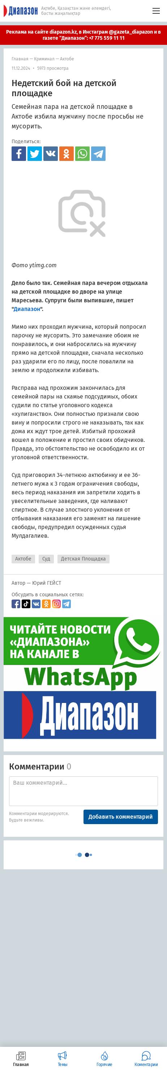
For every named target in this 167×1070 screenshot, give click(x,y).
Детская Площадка (83, 559)
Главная (20, 58)
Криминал (44, 58)
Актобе (67, 58)
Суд (46, 559)
